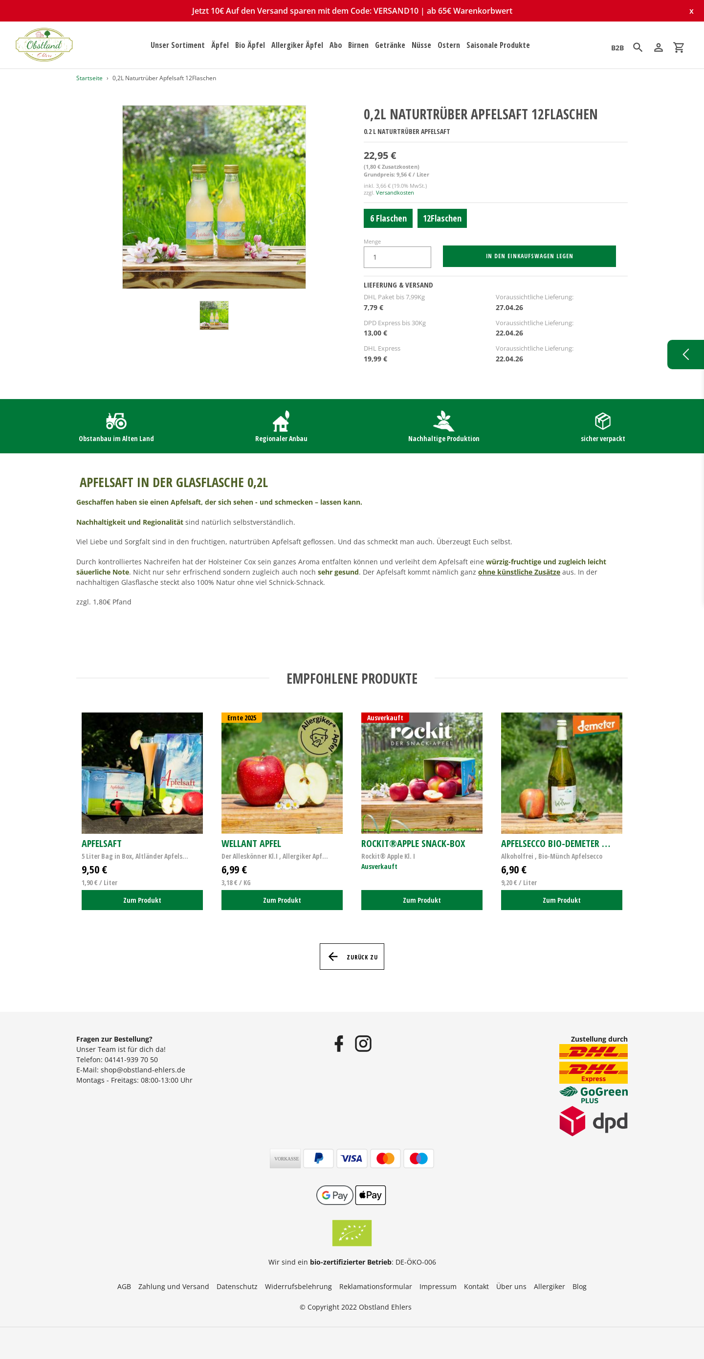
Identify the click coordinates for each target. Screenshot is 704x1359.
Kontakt (476, 1286)
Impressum (438, 1286)
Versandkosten (395, 192)
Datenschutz (237, 1286)
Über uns (511, 1286)
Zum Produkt (142, 900)
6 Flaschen (388, 218)
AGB (124, 1286)
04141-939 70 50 (131, 1059)
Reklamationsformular (375, 1286)
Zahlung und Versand (173, 1286)
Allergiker (549, 1286)
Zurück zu (352, 956)
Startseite (89, 78)
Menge (372, 241)
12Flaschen (442, 218)
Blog (579, 1286)
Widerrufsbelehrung (298, 1286)
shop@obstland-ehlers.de (143, 1069)
